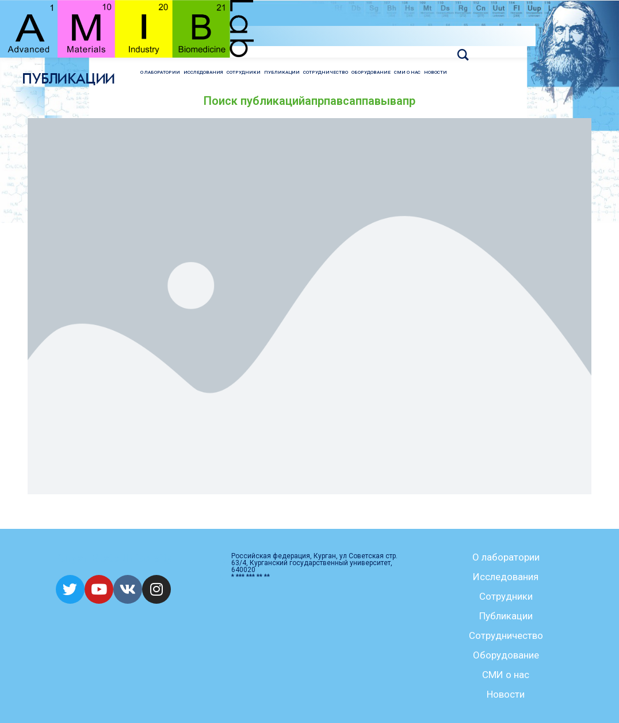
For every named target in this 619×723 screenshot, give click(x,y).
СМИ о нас (505, 674)
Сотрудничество (506, 635)
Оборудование (506, 655)
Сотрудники (506, 596)
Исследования (505, 576)
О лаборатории (506, 557)
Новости (506, 694)
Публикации (506, 616)
